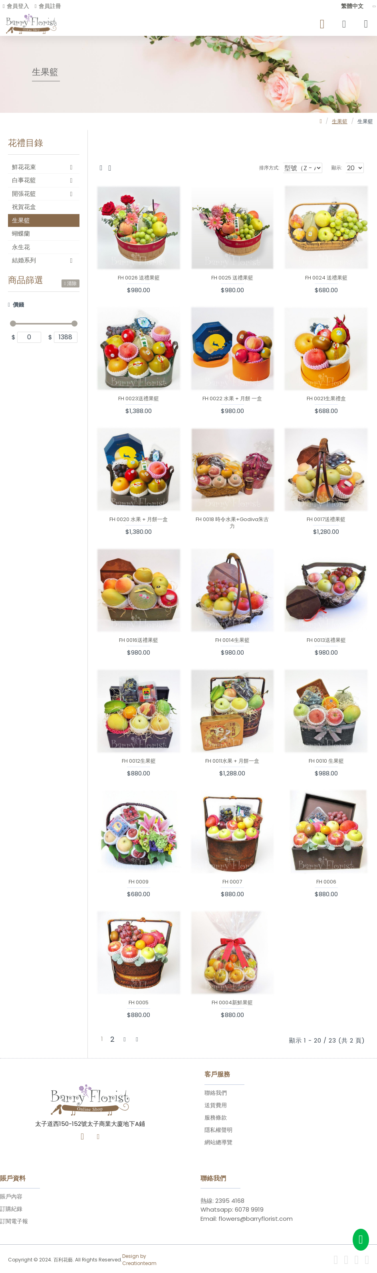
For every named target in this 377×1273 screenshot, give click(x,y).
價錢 (18, 305)
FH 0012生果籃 (139, 761)
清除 (72, 283)
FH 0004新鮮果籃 (232, 1003)
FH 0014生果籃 (232, 640)
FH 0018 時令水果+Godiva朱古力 (232, 523)
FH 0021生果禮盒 (326, 398)
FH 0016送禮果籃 (138, 640)
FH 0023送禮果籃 (138, 398)
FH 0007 (232, 882)
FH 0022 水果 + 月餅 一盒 (232, 398)
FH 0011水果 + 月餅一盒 (232, 761)
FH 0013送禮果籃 (326, 640)
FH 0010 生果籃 (326, 761)
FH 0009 (139, 882)
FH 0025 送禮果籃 (232, 278)
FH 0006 (326, 882)
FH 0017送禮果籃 (326, 519)
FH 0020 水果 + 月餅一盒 (138, 519)
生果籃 (339, 121)
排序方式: (255, 167)
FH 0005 (139, 1003)
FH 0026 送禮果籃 (139, 278)
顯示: (336, 167)
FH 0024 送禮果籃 (326, 278)
